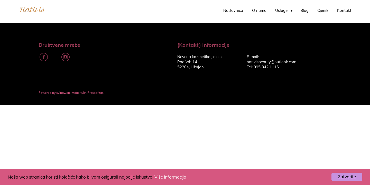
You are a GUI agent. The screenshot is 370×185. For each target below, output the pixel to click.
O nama (259, 11)
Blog (304, 11)
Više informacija (170, 177)
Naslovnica (233, 11)
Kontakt (344, 11)
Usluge (281, 11)
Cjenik (322, 11)
